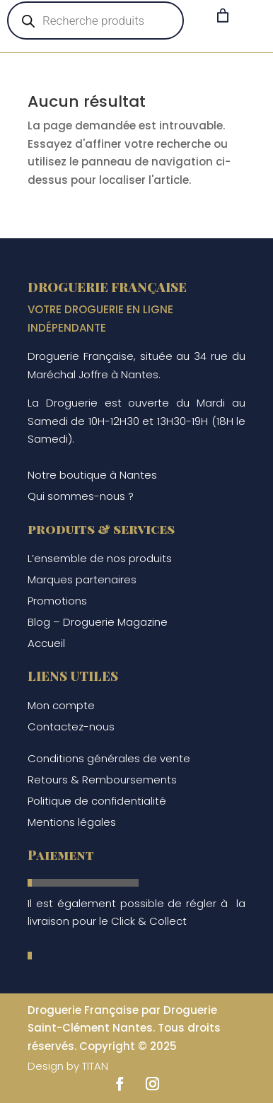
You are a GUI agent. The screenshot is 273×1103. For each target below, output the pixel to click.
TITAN (95, 1065)
